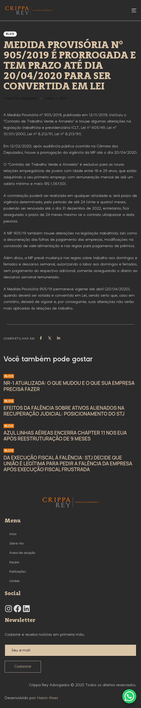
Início (12, 534)
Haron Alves (47, 698)
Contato (14, 581)
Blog (10, 34)
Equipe (14, 562)
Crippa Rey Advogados (21, 98)
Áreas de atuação (22, 553)
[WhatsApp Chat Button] (129, 696)
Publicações (17, 572)
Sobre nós (16, 543)
